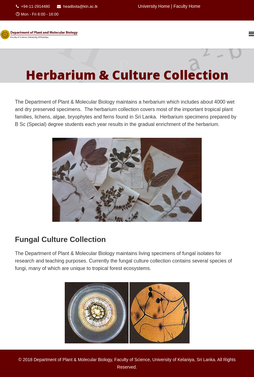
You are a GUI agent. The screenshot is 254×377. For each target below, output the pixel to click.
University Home (154, 6)
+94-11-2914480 (35, 6)
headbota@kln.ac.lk (80, 6)
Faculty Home (186, 6)
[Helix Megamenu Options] (251, 34)
